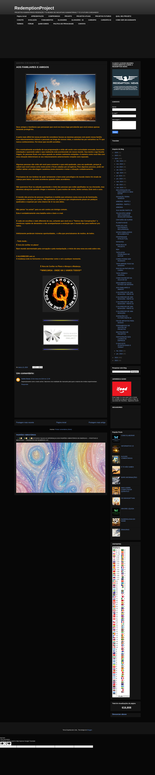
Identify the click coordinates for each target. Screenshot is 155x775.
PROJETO (68, 16)
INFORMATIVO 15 (127, 446)
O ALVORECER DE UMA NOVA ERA (124, 312)
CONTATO (81, 24)
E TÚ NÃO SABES (127, 467)
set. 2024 (119, 170)
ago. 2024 (119, 173)
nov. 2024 (119, 164)
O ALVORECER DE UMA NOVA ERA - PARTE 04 (125, 298)
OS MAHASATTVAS (128, 498)
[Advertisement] (77, 42)
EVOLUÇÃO (32, 20)
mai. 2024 (119, 181)
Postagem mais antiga (97, 422)
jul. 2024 (119, 176)
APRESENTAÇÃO (37, 16)
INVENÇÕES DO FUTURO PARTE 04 (123, 317)
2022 (116, 360)
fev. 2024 (119, 351)
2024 (116, 158)
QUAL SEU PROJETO (123, 16)
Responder (24, 384)
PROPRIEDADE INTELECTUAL (122, 238)
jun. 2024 (119, 179)
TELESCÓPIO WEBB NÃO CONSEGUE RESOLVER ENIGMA (124, 215)
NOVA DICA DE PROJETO (121, 245)
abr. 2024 (119, 184)
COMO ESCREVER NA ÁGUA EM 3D (124, 279)
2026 (116, 152)
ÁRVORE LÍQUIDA (127, 509)
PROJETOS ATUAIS (84, 16)
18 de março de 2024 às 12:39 (40, 379)
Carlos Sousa (25, 379)
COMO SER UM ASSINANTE (126, 20)
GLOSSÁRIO (62, 20)
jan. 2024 (119, 354)
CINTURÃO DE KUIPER (124, 220)
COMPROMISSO (54, 16)
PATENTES (120, 242)
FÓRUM (30, 24)
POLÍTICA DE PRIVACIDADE (63, 24)
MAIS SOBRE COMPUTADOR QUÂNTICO (126, 489)
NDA (117, 249)
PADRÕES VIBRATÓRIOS (26, 435)
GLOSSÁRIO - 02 (77, 20)
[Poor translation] (7, 743)
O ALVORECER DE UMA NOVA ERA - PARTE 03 (125, 303)
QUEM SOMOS (43, 24)
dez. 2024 (119, 161)
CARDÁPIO (92, 20)
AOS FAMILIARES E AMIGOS (123, 288)
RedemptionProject (34, 8)
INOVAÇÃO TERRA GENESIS (122, 197)
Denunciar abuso (119, 714)
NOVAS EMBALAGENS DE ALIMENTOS (124, 233)
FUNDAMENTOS (47, 20)
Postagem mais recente (25, 422)
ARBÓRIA (119, 207)
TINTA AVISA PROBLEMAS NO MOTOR (123, 254)
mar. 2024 (119, 187)
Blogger (89, 730)
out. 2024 (119, 167)
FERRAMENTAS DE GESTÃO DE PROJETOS (123, 327)
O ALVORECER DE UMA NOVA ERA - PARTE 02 (125, 307)
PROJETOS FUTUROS (103, 16)
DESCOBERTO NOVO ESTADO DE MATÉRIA (124, 284)
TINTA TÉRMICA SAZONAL (121, 274)
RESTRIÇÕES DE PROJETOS (122, 333)
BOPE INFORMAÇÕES (129, 477)
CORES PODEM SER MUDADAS (123, 260)
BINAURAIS (125, 529)
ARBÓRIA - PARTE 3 (123, 201)
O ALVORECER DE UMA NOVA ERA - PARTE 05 (125, 293)
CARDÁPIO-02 (106, 20)
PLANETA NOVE (121, 223)
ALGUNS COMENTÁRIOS (126, 457)
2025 (116, 155)
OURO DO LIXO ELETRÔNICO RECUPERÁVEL (122, 227)
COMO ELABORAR (128, 435)
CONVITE (20, 20)
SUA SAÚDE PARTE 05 (124, 210)
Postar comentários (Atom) (63, 429)
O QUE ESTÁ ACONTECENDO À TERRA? (123, 345)
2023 (116, 357)
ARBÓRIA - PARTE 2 (123, 204)
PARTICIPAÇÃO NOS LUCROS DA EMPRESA (123, 338)
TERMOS (20, 24)
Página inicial (21, 16)
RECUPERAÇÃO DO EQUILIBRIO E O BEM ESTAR (124, 192)
